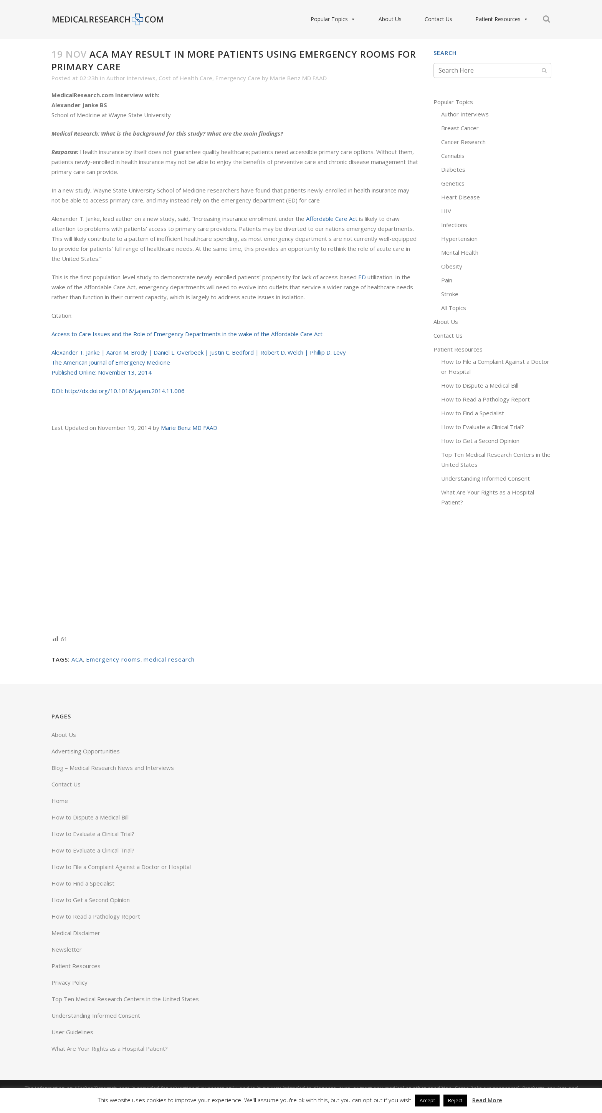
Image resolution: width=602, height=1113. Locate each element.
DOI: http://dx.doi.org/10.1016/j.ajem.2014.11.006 (118, 391)
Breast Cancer (460, 128)
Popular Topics (333, 19)
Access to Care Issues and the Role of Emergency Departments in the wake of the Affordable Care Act (186, 334)
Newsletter (66, 949)
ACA (77, 659)
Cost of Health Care (185, 78)
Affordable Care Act (331, 218)
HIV (446, 211)
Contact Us (438, 19)
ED (362, 277)
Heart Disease (460, 197)
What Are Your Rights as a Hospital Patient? (109, 1048)
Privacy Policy (69, 982)
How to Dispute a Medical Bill (479, 385)
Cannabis (453, 155)
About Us (390, 19)
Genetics (453, 183)
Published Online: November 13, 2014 (101, 372)
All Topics (453, 308)
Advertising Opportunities (85, 751)
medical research (169, 659)
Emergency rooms (113, 659)
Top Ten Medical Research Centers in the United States (125, 999)
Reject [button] (455, 1100)
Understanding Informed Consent (485, 478)
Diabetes (453, 169)
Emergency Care (237, 78)
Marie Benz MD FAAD (298, 78)
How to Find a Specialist (472, 413)
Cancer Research (463, 142)
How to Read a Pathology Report (485, 399)
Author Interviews (130, 78)
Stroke (449, 294)
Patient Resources (501, 19)
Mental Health (459, 252)
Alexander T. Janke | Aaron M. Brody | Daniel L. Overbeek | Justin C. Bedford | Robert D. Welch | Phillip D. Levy (198, 352)
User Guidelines (72, 1032)
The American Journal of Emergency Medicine (110, 362)
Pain (446, 280)
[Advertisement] (234, 532)
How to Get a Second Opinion (480, 441)
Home (59, 800)
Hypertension (459, 238)
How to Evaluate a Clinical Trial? (482, 427)
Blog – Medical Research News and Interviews (112, 767)
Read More (487, 1100)
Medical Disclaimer (75, 933)
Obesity (451, 266)
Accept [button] (427, 1100)
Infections (454, 225)
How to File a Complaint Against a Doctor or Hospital (121, 867)
